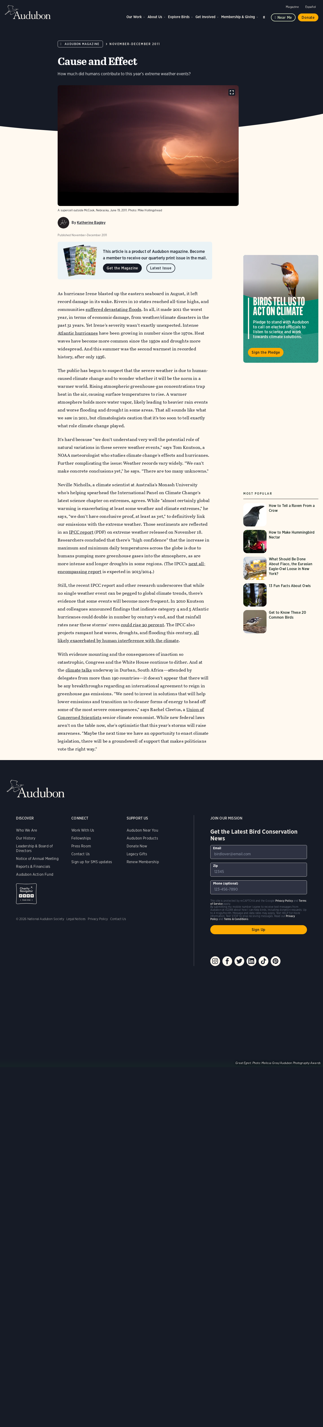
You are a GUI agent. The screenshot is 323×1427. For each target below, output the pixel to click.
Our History (25, 838)
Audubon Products (142, 838)
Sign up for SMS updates (91, 862)
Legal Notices (76, 919)
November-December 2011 (134, 44)
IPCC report (81, 532)
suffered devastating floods (114, 309)
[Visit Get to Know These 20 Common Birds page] (280, 621)
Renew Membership (143, 862)
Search (265, 16)
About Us (155, 17)
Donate (308, 17)
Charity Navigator (26, 893)
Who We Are (26, 830)
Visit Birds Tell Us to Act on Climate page (280, 309)
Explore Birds (179, 17)
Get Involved (205, 17)
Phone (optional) (225, 883)
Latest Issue (160, 268)
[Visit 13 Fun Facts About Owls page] (280, 595)
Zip (215, 865)
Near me (284, 17)
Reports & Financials (33, 866)
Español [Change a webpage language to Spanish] (310, 7)
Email (217, 848)
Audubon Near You (142, 830)
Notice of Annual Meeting (37, 858)
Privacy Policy (98, 919)
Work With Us (82, 830)
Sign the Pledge (266, 352)
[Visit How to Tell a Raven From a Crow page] (280, 514)
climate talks (79, 670)
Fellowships (81, 838)
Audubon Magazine (82, 44)
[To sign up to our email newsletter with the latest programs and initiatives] (258, 852)
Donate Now (137, 846)
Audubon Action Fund (34, 874)
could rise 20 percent (142, 624)
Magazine (292, 7)
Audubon (28, 12)
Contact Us (80, 854)
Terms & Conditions (236, 919)
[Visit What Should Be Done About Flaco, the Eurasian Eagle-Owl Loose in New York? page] (280, 568)
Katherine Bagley (91, 222)
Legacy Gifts (137, 854)
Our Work (134, 17)
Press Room (81, 846)
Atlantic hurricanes (78, 333)
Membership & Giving (238, 17)
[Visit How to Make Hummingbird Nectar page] (280, 541)
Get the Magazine (122, 268)
